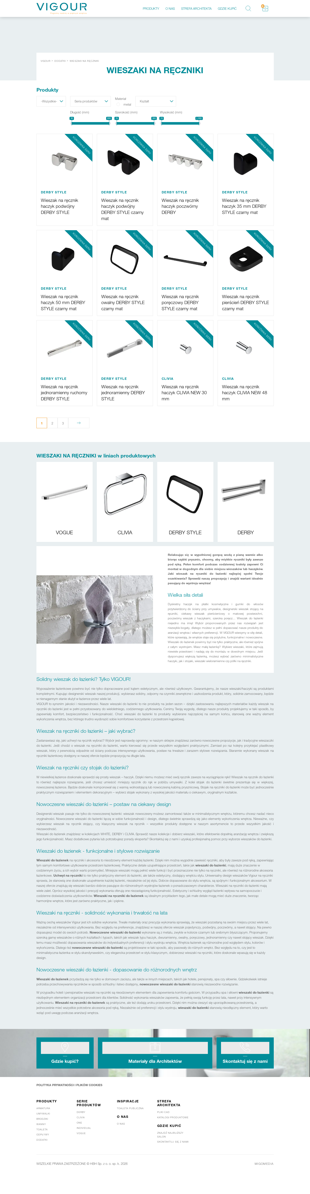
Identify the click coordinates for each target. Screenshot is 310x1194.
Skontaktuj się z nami (245, 1076)
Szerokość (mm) (126, 112)
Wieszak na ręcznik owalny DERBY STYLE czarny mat (122, 302)
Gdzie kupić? (65, 1076)
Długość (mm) (79, 112)
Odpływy (42, 1152)
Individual (84, 1146)
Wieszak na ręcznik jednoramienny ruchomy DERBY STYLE (62, 401)
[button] (51, 101)
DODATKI (60, 60)
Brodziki (42, 1137)
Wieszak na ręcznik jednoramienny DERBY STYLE (122, 398)
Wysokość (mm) (171, 112)
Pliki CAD (163, 1130)
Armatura (43, 1126)
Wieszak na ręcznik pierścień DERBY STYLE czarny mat (243, 302)
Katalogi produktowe (173, 1135)
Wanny (41, 1142)
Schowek (262, 6)
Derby (81, 1130)
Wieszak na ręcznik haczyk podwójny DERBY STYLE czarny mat (122, 209)
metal (127, 104)
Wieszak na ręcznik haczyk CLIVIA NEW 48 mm (244, 398)
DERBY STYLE (54, 192)
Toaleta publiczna (130, 1126)
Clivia (81, 1135)
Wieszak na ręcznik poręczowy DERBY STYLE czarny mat (182, 302)
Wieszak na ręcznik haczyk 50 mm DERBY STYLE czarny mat (62, 305)
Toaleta (42, 1147)
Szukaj (248, 8)
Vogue (81, 1151)
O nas (170, 8)
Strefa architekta (196, 8)
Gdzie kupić (227, 8)
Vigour (46, 60)
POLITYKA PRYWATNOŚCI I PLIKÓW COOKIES (71, 1103)
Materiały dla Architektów (155, 1076)
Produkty (151, 8)
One (79, 1140)
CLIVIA (168, 384)
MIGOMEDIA (263, 1182)
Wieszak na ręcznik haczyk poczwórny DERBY (182, 206)
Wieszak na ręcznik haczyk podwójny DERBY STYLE (62, 206)
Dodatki (42, 1158)
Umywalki (43, 1131)
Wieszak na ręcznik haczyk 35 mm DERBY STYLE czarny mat (243, 209)
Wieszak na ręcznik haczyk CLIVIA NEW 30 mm (184, 398)
